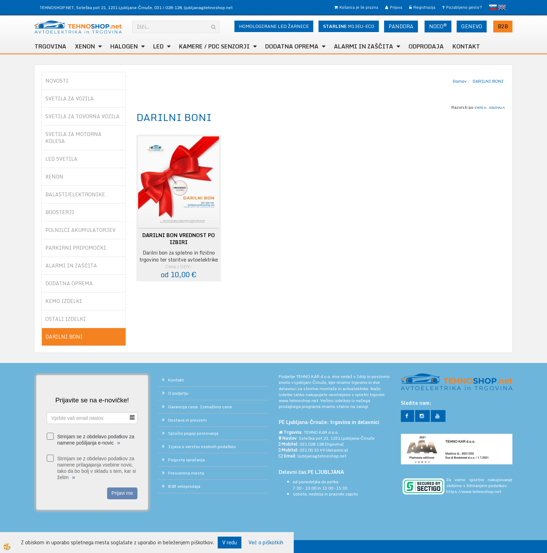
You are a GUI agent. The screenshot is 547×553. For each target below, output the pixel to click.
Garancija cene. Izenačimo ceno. (200, 406)
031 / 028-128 (168, 7)
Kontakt (466, 46)
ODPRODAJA (426, 46)
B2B (503, 26)
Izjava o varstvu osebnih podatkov (202, 446)
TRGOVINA (50, 46)
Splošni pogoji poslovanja (193, 433)
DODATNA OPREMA (292, 46)
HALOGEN (124, 46)
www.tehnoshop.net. (299, 400)
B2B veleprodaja (184, 486)
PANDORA (401, 26)
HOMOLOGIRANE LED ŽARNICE (274, 26)
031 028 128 (312, 444)
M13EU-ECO (348, 26)
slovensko (493, 7)
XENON (85, 46)
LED (158, 46)
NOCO (438, 26)
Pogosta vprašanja (186, 459)
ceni (481, 107)
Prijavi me (122, 493)
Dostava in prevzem (187, 420)
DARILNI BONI (488, 81)
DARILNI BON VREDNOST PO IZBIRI (178, 239)
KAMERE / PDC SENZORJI (214, 46)
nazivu (497, 107)
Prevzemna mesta (186, 473)
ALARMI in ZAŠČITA (363, 46)
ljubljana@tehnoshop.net (208, 7)
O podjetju (178, 393)
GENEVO (471, 26)
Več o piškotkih (265, 542)
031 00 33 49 (312, 450)
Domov (459, 81)
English (502, 7)
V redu (229, 542)
